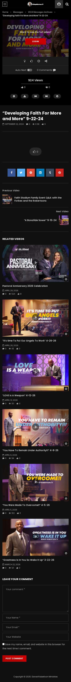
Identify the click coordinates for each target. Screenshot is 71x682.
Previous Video (11, 190)
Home (5, 12)
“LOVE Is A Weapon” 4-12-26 (18, 395)
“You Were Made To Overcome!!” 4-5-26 (26, 505)
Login (35, 41)
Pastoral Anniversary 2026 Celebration (25, 286)
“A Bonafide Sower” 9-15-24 (40, 220)
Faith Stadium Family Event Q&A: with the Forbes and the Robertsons (38, 199)
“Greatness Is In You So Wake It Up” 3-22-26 (28, 560)
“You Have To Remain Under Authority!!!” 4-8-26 (30, 450)
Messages (18, 12)
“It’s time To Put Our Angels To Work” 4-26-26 (29, 340)
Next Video (62, 211)
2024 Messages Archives (40, 12)
